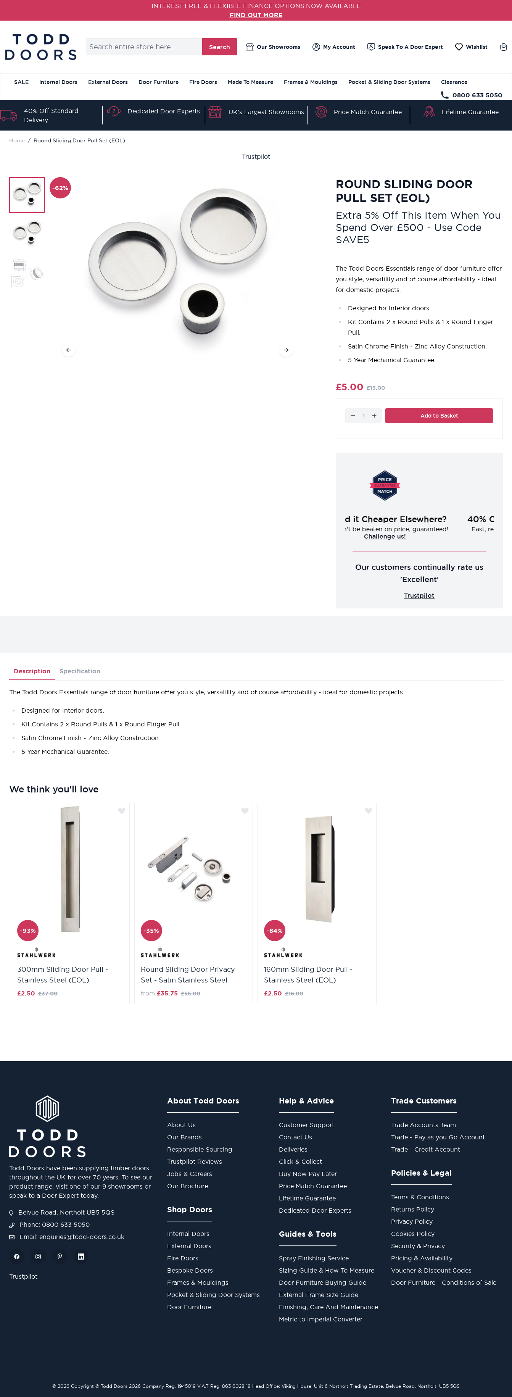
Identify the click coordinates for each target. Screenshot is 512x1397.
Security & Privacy (418, 1245)
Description (32, 671)
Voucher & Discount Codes (431, 1270)
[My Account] (333, 47)
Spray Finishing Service (314, 1258)
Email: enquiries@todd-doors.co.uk (66, 1236)
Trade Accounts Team (423, 1124)
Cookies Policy (413, 1233)
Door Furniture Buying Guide (322, 1282)
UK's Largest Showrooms (266, 111)
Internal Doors (58, 82)
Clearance (454, 82)
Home (17, 140)
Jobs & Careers (189, 1173)
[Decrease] (353, 415)
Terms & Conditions (420, 1197)
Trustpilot (256, 156)
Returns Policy (412, 1209)
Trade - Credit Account (425, 1149)
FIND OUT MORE (256, 14)
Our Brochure (187, 1185)
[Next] (286, 350)
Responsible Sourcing (199, 1149)
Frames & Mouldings (311, 82)
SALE (21, 82)
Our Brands (184, 1137)
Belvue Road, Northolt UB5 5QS (61, 1212)
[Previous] (69, 350)
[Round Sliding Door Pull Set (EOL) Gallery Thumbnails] (27, 234)
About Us (181, 1124)
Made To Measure (250, 82)
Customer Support (306, 1124)
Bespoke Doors (190, 1270)
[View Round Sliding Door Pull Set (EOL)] (27, 195)
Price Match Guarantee (368, 111)
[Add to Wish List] (121, 810)
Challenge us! (419, 536)
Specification (80, 671)
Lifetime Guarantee (470, 111)
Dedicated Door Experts (163, 111)
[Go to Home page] (41, 47)
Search (219, 47)
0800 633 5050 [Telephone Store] (471, 95)
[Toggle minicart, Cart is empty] (503, 47)
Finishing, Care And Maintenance (328, 1306)
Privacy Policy (412, 1221)
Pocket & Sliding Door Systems (389, 82)
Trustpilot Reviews (194, 1161)
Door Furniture (158, 82)
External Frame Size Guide (318, 1294)
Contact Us (295, 1137)
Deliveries (293, 1149)
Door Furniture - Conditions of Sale (443, 1282)
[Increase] (374, 415)
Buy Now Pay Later (308, 1173)
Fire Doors (203, 82)
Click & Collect (300, 1161)
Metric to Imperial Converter (320, 1319)
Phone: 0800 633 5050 (49, 1224)
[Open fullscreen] (177, 273)
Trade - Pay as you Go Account (438, 1137)
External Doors (108, 82)
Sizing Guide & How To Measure (326, 1270)
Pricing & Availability (421, 1258)
